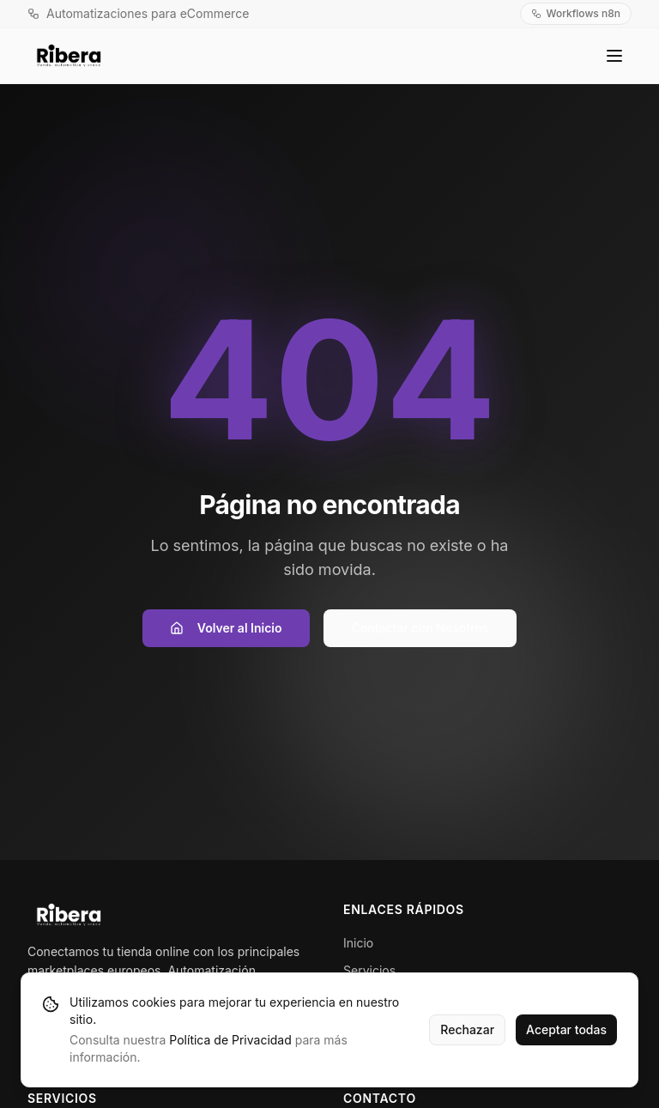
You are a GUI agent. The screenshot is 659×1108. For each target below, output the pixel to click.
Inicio (358, 942)
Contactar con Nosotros (420, 628)
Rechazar (467, 1029)
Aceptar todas (566, 1029)
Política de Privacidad (230, 1039)
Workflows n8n (575, 13)
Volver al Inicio (226, 628)
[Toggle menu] (614, 56)
